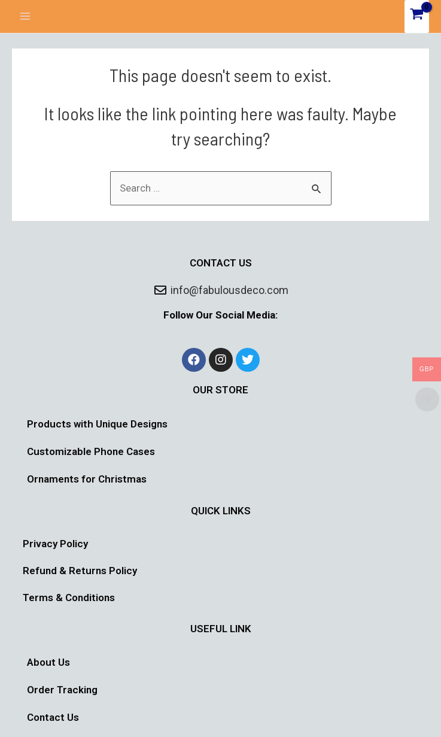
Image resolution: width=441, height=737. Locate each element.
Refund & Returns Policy (80, 571)
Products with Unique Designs (97, 424)
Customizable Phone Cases (91, 451)
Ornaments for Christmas (87, 479)
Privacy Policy (55, 544)
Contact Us (53, 717)
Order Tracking (62, 690)
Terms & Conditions (69, 597)
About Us (48, 662)
